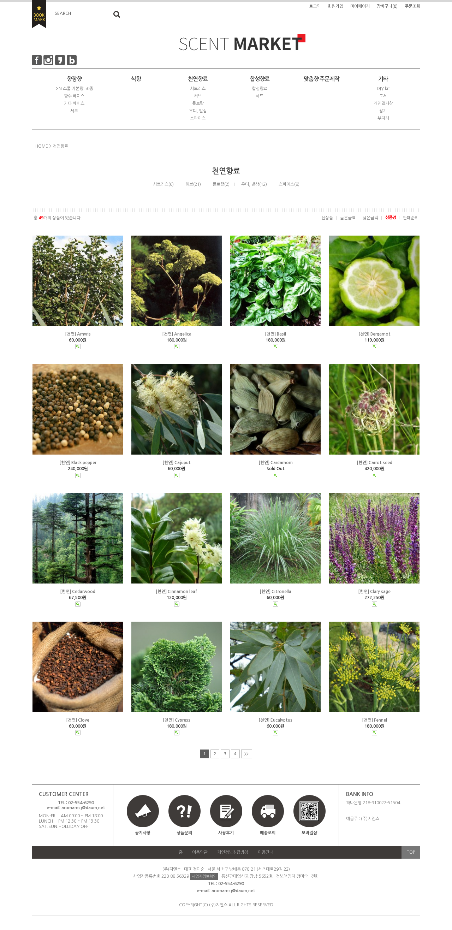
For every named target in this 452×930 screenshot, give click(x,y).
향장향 (74, 79)
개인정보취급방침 (232, 852)
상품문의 (184, 833)
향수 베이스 (74, 96)
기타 (383, 79)
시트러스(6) (163, 184)
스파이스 (198, 118)
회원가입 (335, 6)
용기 (383, 111)
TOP (411, 852)
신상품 (327, 218)
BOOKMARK (39, 14)
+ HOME (40, 146)
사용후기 (226, 833)
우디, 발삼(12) (254, 184)
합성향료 (259, 79)
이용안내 (265, 852)
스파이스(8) (289, 184)
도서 (383, 96)
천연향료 (198, 79)
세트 (74, 111)
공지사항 (142, 833)
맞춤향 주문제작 (321, 79)
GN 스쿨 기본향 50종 (74, 89)
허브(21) (193, 184)
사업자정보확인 (204, 876)
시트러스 (198, 89)
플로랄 (198, 103)
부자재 (383, 118)
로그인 (315, 6)
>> (246, 754)
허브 (198, 96)
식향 (136, 79)
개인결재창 (383, 103)
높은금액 (348, 218)
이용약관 (200, 852)
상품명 (390, 217)
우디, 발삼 (198, 111)
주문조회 (412, 6)
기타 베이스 (74, 103)
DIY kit (383, 89)
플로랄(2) (221, 184)
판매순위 (410, 218)
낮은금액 (370, 218)
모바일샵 (309, 818)
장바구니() (387, 6)
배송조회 (267, 833)
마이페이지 (360, 6)
